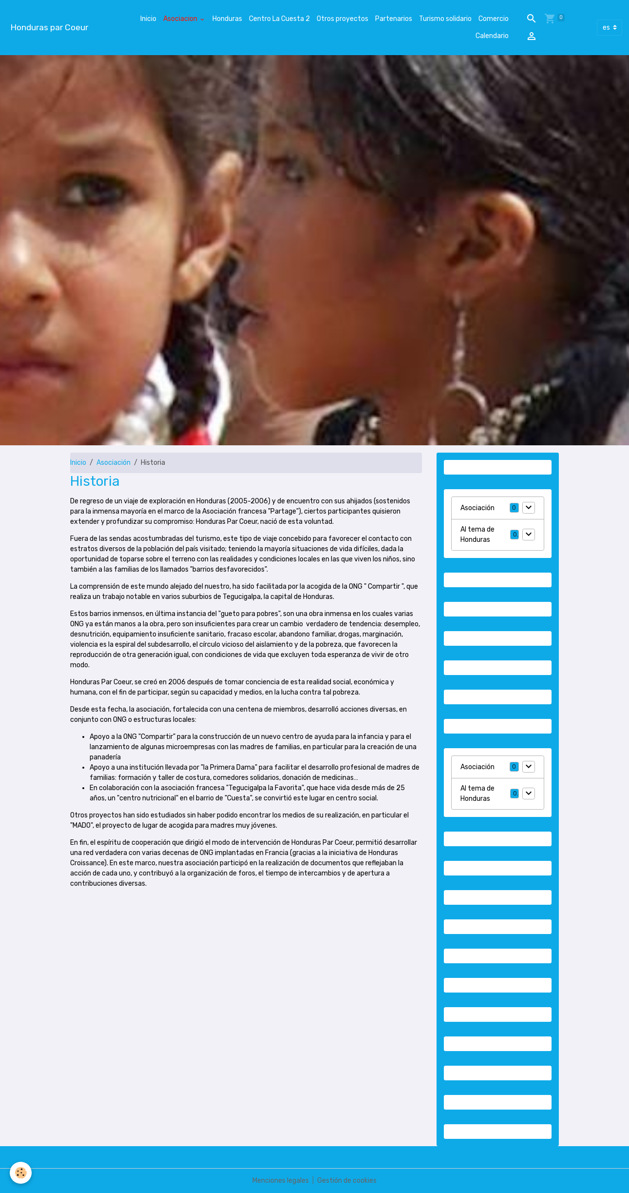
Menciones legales (280, 1180)
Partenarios (393, 19)
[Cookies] (21, 1173)
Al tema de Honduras (477, 534)
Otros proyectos (342, 19)
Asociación (113, 462)
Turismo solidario (445, 19)
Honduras (227, 19)
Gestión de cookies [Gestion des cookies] (347, 1180)
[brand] (49, 27)
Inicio (148, 19)
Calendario (492, 36)
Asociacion (181, 19)
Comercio (493, 19)
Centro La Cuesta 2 (279, 19)
